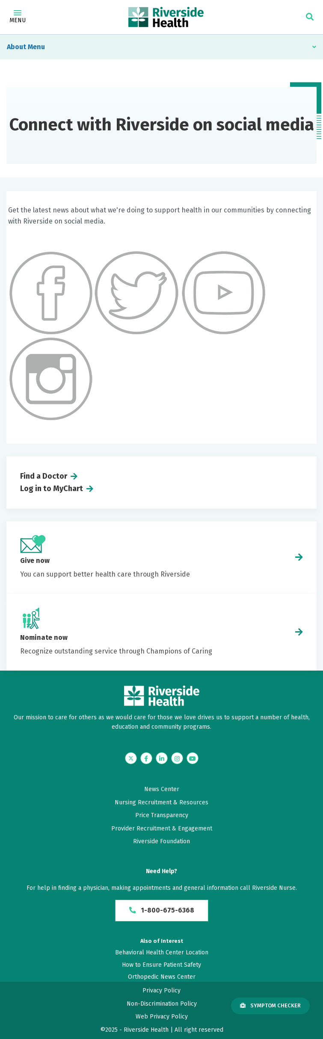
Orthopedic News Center (162, 976)
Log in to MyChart (51, 488)
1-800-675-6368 (161, 911)
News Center (161, 789)
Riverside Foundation (161, 841)
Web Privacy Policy (162, 1017)
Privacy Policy (161, 991)
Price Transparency (161, 815)
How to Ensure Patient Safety (161, 964)
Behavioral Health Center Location (161, 953)
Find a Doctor (43, 476)
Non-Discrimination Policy (162, 1003)
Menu (17, 17)
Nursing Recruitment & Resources (161, 802)
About (16, 47)
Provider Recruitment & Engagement (161, 828)
